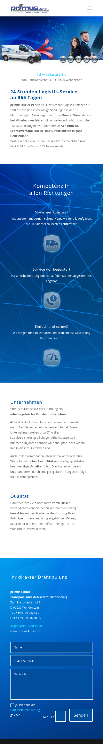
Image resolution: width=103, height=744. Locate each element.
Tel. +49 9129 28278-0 (51, 74)
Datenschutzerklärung (25, 710)
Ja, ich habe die (22, 705)
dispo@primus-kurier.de (26, 626)
